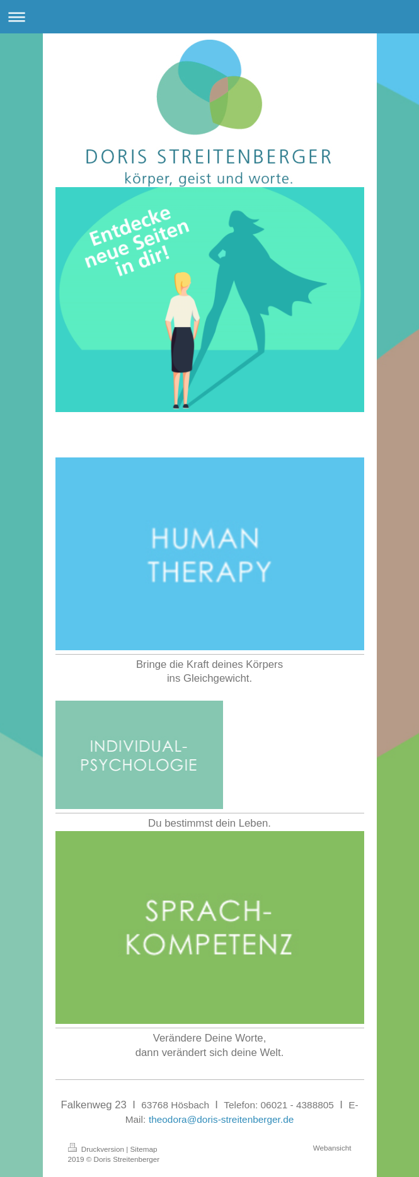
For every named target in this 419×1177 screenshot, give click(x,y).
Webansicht (332, 1148)
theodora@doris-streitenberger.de (221, 1119)
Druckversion (97, 1149)
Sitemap (144, 1149)
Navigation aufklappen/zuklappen (209, 16)
